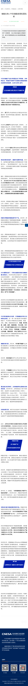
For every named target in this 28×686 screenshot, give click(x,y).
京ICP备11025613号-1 (19, 683)
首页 (2, 9)
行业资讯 (7, 9)
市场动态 (13, 9)
